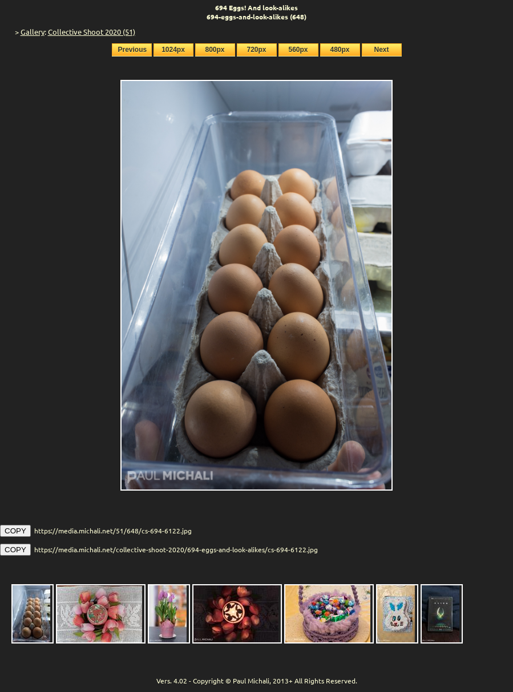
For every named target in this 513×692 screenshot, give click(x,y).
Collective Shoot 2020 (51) (91, 32)
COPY (15, 531)
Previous (132, 50)
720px (256, 50)
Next (381, 50)
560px (298, 50)
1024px (173, 50)
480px (339, 50)
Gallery (33, 32)
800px (214, 50)
